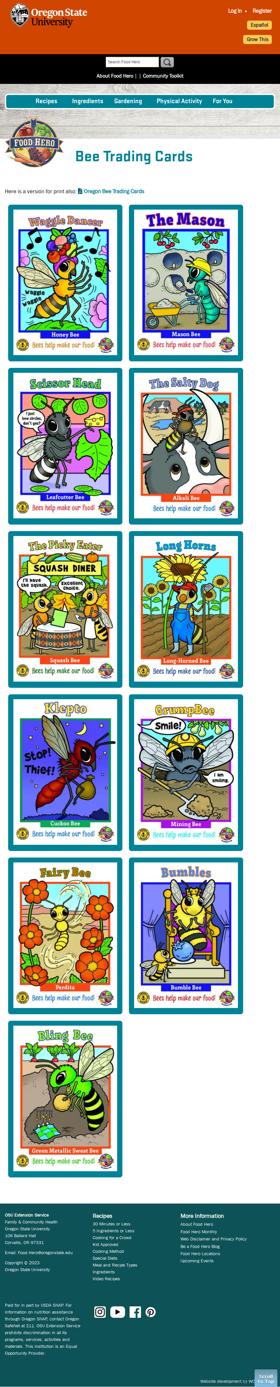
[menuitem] (20, 101)
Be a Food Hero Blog (200, 1246)
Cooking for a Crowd (112, 1237)
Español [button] (259, 25)
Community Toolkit (161, 62)
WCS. (254, 1381)
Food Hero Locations (200, 1253)
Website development (220, 1381)
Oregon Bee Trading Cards (114, 191)
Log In (235, 11)
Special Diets (105, 1258)
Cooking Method (108, 1251)
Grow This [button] (257, 39)
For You (223, 101)
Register (262, 11)
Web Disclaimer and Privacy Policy (213, 1239)
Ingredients (87, 101)
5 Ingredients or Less (113, 1231)
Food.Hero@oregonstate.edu (45, 1252)
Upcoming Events (197, 1261)
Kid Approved (105, 1244)
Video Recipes (106, 1279)
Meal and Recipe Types (115, 1265)
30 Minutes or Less (112, 1224)
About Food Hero (117, 62)
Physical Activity (179, 101)
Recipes (46, 101)
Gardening (128, 101)
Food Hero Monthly (198, 1232)
